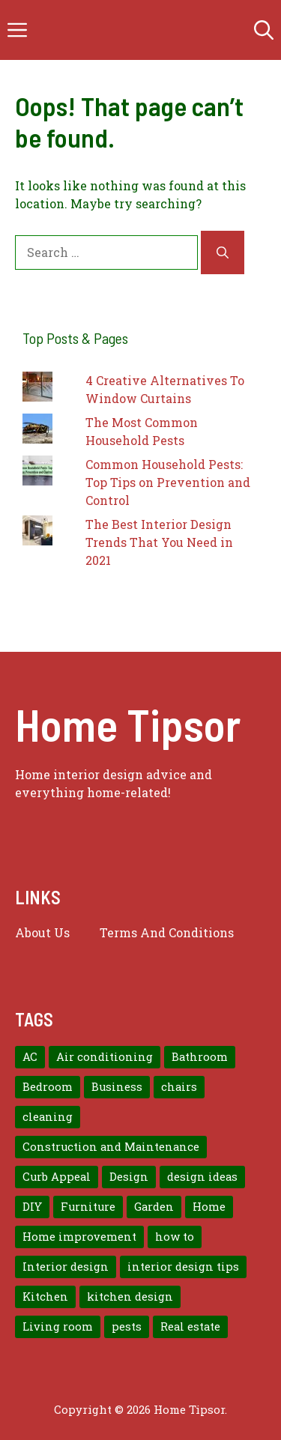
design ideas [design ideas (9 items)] (202, 1177)
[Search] (222, 252)
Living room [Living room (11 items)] (57, 1326)
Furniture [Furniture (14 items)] (88, 1207)
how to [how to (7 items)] (174, 1236)
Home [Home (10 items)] (209, 1207)
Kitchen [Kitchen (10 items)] (45, 1296)
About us (42, 932)
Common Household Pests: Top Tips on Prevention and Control (167, 482)
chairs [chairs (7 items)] (179, 1087)
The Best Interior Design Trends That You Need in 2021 (159, 542)
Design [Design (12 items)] (128, 1177)
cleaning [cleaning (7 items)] (47, 1117)
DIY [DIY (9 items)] (32, 1207)
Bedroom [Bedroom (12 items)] (47, 1087)
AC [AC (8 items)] (29, 1057)
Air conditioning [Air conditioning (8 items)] (104, 1057)
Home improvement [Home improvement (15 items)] (79, 1236)
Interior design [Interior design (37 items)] (65, 1266)
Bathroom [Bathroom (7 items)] (200, 1057)
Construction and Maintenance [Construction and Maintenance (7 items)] (110, 1147)
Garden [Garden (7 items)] (154, 1207)
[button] (264, 30)
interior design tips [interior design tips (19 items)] (183, 1266)
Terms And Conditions (167, 932)
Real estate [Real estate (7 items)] (190, 1326)
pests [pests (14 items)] (127, 1326)
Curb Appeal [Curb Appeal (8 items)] (56, 1177)
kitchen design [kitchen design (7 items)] (130, 1296)
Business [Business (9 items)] (116, 1087)
